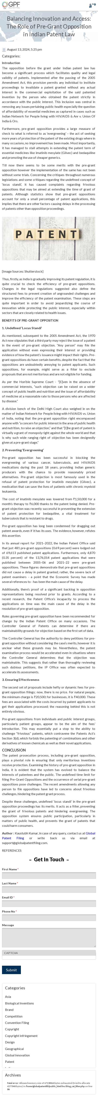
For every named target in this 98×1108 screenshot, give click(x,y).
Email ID (8, 897)
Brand (9, 1009)
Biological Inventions (19, 1003)
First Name (10, 869)
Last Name (10, 883)
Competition (13, 1016)
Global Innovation (17, 1055)
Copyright (12, 1029)
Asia (8, 996)
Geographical (14, 1049)
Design (10, 1042)
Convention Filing (17, 1022)
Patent (9, 1061)
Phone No (9, 911)
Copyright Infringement (21, 1036)
